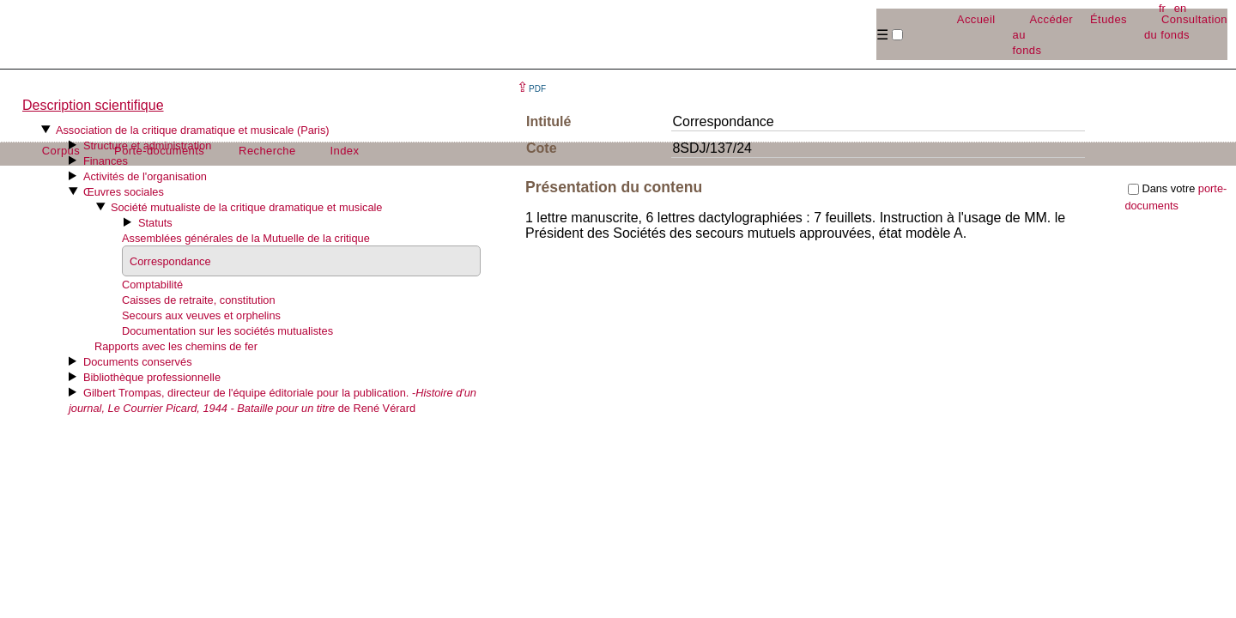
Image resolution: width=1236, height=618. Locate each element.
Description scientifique (93, 105)
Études (1108, 19)
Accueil (976, 19)
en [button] (1180, 8)
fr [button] (1162, 8)
